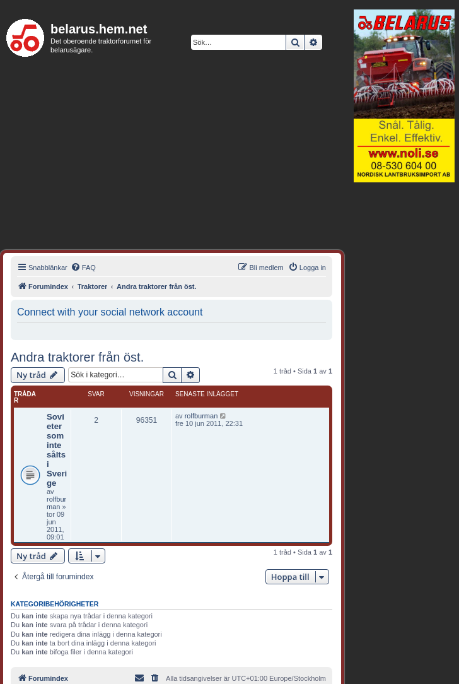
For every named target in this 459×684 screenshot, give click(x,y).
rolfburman (56, 502)
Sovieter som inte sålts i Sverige (57, 450)
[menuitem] (83, 267)
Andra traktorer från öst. (77, 357)
